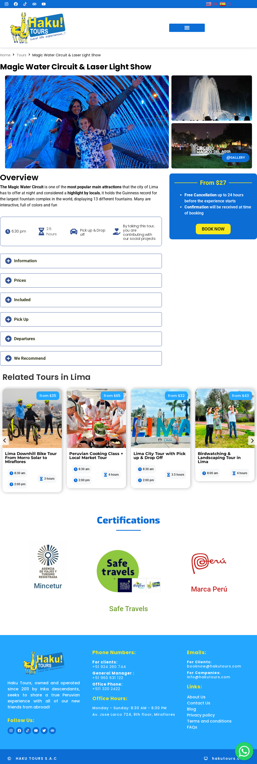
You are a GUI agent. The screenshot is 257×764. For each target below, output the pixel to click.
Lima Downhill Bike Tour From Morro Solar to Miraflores (31, 457)
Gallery (235, 158)
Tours (21, 55)
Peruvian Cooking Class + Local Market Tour (96, 455)
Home (5, 55)
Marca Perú (209, 589)
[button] (187, 28)
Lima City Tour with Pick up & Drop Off (159, 455)
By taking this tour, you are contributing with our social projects (139, 232)
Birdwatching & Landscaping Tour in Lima (219, 457)
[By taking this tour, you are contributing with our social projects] (116, 231)
